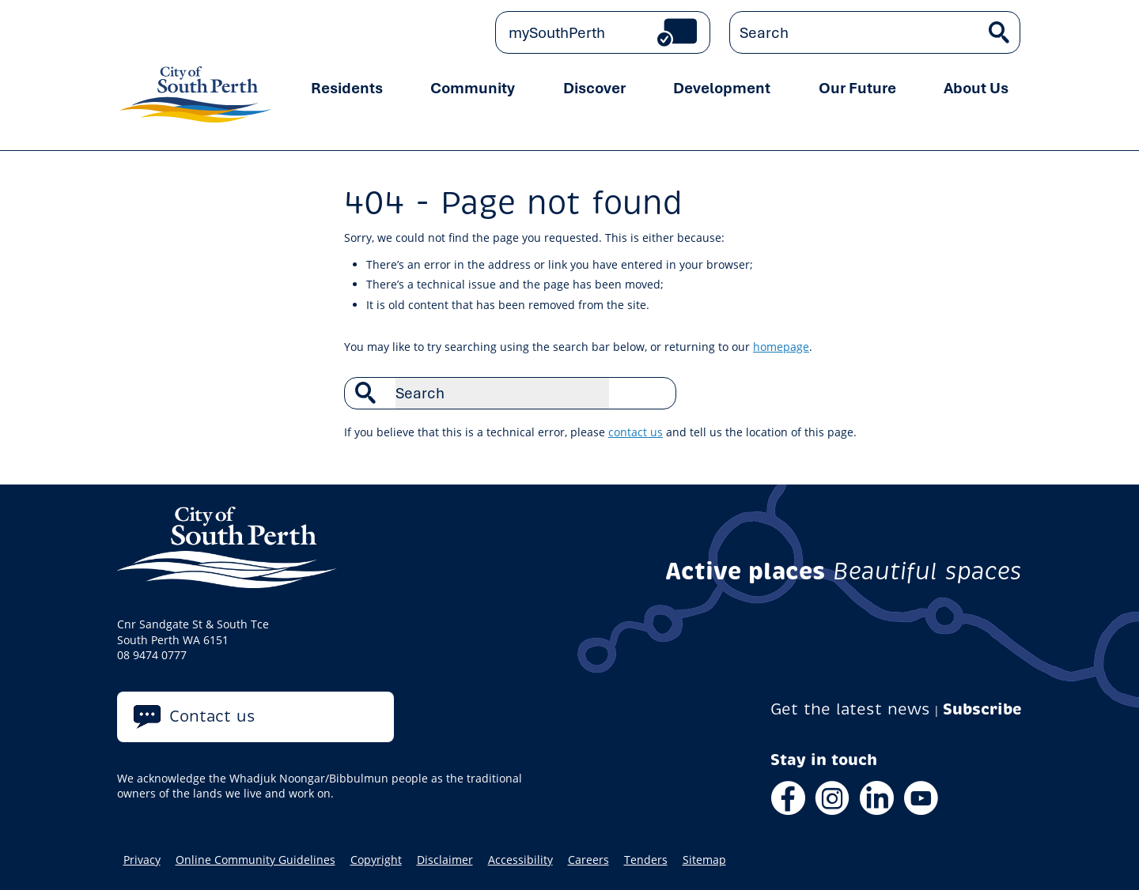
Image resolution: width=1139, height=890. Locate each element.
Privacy (142, 859)
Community (472, 87)
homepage (781, 346)
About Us (976, 87)
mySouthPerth (557, 32)
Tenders (646, 859)
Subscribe (982, 709)
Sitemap (704, 859)
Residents (347, 87)
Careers (588, 859)
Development (721, 87)
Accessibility (520, 859)
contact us (635, 431)
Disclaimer (445, 859)
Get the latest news (850, 709)
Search (656, 393)
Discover (594, 87)
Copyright (376, 859)
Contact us (212, 716)
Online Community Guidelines (255, 859)
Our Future (857, 87)
